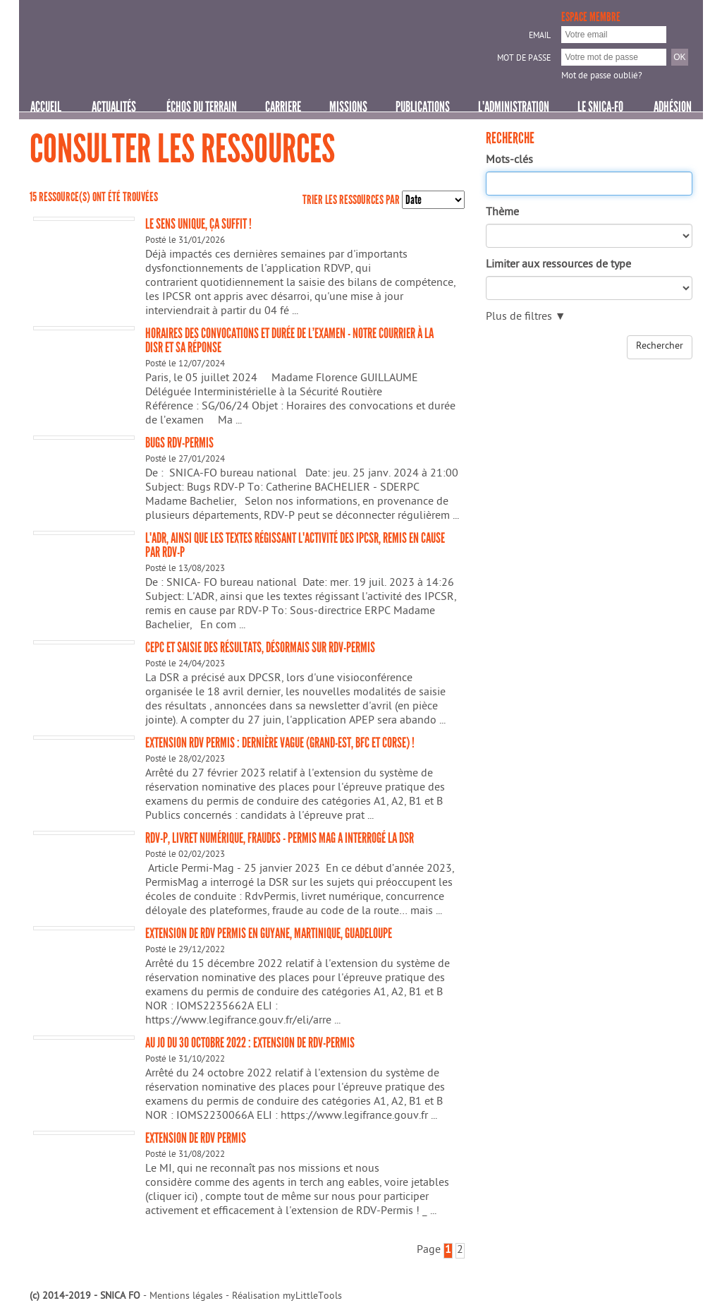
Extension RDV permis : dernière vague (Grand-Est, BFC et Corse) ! (280, 742)
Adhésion (673, 106)
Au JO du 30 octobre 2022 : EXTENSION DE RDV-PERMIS (250, 1042)
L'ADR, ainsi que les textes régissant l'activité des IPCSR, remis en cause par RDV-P (295, 544)
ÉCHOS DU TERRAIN (201, 106)
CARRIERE (283, 106)
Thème (502, 213)
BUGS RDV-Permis (179, 442)
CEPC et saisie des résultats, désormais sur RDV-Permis (260, 647)
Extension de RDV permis (195, 1137)
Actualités (114, 106)
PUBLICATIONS (423, 106)
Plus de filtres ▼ (526, 317)
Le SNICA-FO (600, 106)
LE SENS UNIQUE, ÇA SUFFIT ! (198, 223)
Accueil (45, 106)
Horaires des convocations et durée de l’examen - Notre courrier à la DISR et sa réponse (289, 340)
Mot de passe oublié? (601, 76)
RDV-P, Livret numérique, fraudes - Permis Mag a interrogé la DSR (279, 837)
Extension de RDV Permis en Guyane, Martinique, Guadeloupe (268, 933)
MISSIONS (348, 106)
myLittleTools (312, 1297)
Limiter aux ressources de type (558, 265)
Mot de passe (524, 59)
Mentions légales (186, 1297)
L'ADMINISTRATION (513, 106)
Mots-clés (509, 161)
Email (540, 37)
